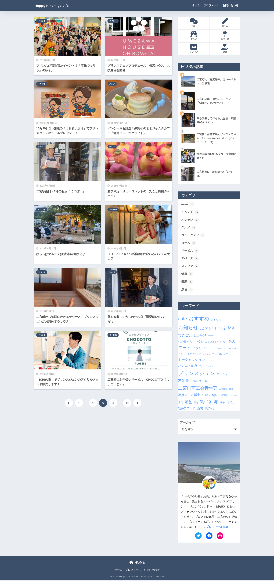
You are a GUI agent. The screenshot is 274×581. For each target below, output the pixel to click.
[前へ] (69, 403)
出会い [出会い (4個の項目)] (206, 396)
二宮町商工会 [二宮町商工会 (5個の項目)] (198, 382)
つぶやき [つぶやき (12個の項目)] (226, 329)
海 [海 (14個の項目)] (216, 402)
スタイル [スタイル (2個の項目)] (206, 355)
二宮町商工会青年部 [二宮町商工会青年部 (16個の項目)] (198, 389)
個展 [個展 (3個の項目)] (231, 389)
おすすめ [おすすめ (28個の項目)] (199, 319)
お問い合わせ (230, 5)
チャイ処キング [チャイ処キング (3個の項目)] (220, 355)
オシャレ (113, 209)
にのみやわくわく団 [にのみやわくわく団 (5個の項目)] (190, 342)
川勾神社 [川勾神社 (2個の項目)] (234, 396)
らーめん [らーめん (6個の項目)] (229, 342)
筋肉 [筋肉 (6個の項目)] (200, 409)
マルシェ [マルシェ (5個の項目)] (222, 374)
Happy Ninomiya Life (56, 5)
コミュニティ (193, 236)
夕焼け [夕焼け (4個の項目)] (225, 396)
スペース (42, 272)
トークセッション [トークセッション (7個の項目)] (191, 361)
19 (127, 403)
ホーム (196, 5)
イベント (42, 21)
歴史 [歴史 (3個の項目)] (195, 403)
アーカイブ (187, 423)
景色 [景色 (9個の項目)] (188, 403)
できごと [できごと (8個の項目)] (185, 336)
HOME (137, 563)
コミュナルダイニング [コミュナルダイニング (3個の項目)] (189, 355)
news (187, 204)
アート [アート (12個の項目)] (184, 348)
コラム (188, 243)
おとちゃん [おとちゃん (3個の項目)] (217, 320)
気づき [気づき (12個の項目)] (206, 402)
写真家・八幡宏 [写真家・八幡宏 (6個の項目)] (189, 396)
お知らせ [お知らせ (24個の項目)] (188, 328)
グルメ (112, 84)
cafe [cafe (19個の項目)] (182, 319)
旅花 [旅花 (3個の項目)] (180, 403)
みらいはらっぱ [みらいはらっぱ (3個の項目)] (213, 342)
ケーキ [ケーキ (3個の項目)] (232, 349)
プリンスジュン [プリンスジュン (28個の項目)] (196, 374)
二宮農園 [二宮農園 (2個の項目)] (223, 390)
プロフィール (211, 5)
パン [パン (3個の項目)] (201, 367)
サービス (113, 335)
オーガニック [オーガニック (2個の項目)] (222, 349)
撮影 (187, 282)
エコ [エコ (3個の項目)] (212, 349)
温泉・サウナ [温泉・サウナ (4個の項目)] (227, 403)
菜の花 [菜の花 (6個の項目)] (209, 409)
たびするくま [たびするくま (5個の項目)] (208, 329)
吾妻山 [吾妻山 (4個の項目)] (215, 396)
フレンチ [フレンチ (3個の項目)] (209, 367)
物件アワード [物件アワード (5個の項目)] (186, 409)
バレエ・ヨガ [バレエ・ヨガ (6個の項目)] (187, 366)
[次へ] (137, 403)
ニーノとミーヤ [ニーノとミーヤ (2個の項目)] (213, 361)
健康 (187, 275)
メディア (190, 267)
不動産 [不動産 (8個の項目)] (183, 382)
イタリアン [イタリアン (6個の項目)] (200, 349)
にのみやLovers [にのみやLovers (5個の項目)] (204, 336)
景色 (187, 290)
